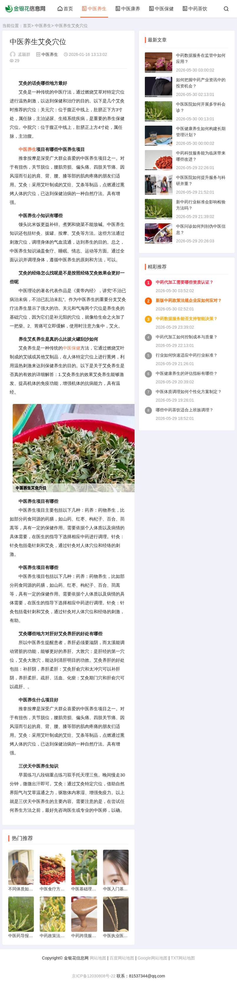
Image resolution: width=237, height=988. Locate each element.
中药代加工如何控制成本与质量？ (187, 337)
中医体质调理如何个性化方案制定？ (189, 391)
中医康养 (127, 8)
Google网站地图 (152, 958)
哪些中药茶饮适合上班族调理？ (184, 409)
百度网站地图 (122, 958)
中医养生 (94, 8)
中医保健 (161, 8)
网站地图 (98, 958)
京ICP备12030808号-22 (93, 976)
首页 (65, 8)
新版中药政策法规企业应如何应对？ (189, 300)
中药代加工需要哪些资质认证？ (184, 282)
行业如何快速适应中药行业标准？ (187, 355)
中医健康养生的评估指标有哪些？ (187, 373)
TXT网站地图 (183, 958)
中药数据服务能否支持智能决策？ (187, 318)
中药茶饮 (195, 8)
